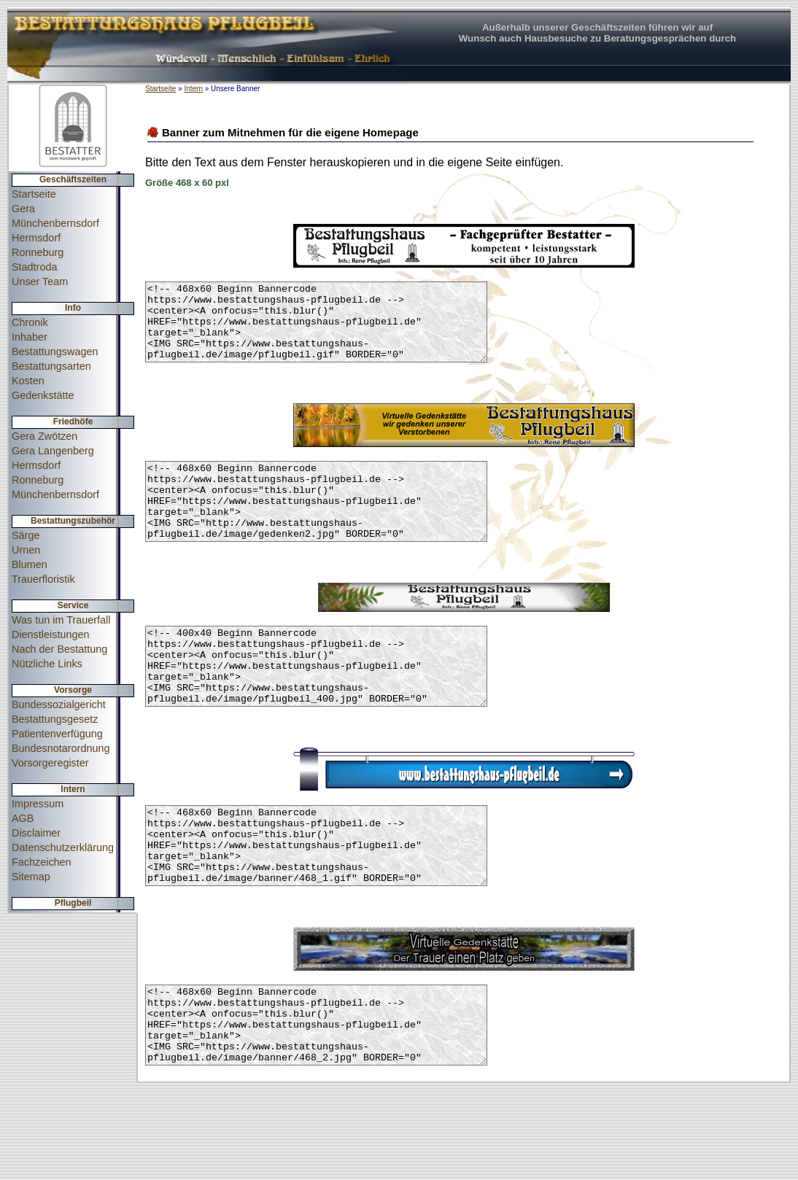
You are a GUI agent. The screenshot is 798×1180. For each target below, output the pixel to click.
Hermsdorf (36, 238)
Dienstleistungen (50, 634)
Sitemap (31, 876)
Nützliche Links (47, 663)
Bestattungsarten (51, 366)
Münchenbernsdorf (55, 223)
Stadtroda (34, 267)
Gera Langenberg (53, 451)
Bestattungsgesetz (55, 719)
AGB (23, 818)
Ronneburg (37, 252)
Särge (25, 535)
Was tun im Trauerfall (61, 620)
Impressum (37, 804)
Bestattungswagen (55, 351)
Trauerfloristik (43, 579)
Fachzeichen (41, 862)
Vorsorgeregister (50, 763)
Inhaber (29, 337)
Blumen (29, 564)
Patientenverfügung (57, 734)
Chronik (30, 322)
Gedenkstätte (43, 395)
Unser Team (40, 281)
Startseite (34, 194)
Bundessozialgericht (59, 704)
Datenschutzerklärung (63, 847)
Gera (23, 208)
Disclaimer (36, 833)
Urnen (26, 550)
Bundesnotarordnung (60, 748)
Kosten (28, 381)
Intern (193, 89)
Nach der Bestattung (59, 649)
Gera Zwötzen (44, 436)
